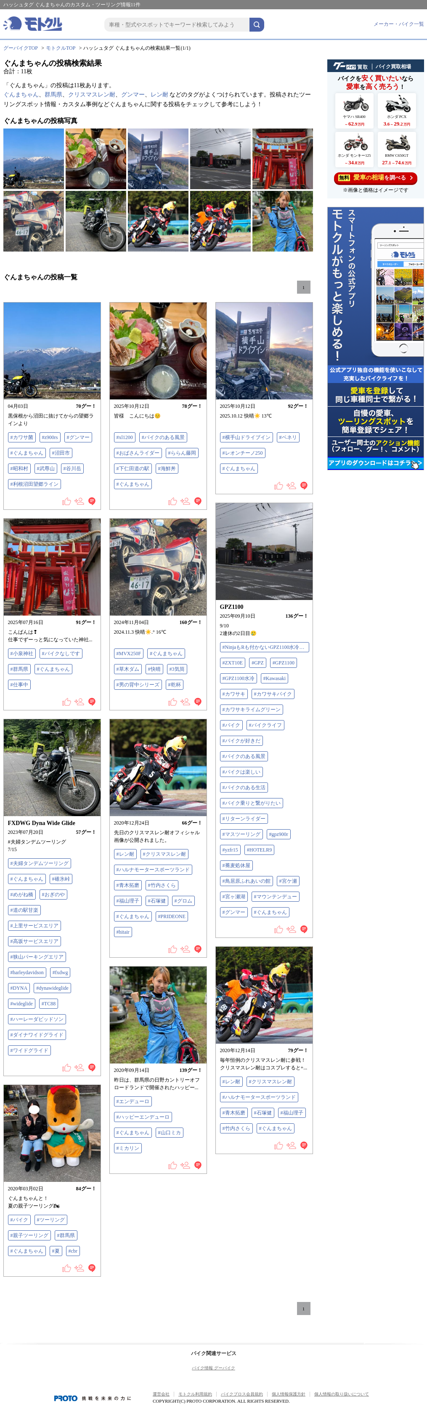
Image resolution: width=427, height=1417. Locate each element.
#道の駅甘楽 (24, 910)
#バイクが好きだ (241, 741)
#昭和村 (19, 468)
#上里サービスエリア (34, 926)
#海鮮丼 (167, 468)
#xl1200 (125, 437)
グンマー (133, 94)
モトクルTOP (60, 48)
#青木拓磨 (128, 885)
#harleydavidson (27, 972)
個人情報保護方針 (288, 1394)
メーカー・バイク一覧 (399, 24)
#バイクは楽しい (241, 772)
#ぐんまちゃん (27, 453)
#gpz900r (278, 834)
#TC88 (49, 1004)
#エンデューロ (133, 1101)
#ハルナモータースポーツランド (153, 870)
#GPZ (258, 663)
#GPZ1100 (283, 663)
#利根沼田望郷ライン (34, 484)
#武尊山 (46, 468)
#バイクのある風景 (163, 437)
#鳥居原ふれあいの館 (247, 881)
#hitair (123, 932)
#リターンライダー (244, 819)
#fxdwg (60, 972)
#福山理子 (128, 901)
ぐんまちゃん (21, 94)
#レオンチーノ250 (243, 453)
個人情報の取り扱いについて (341, 1394)
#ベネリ (288, 437)
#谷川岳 (72, 468)
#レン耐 (125, 854)
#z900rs (50, 437)
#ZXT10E (233, 663)
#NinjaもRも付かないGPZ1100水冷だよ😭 (266, 647)
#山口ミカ (169, 1133)
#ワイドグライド (29, 1050)
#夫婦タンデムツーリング (40, 863)
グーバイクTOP (20, 48)
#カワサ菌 (22, 437)
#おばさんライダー (138, 453)
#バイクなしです (61, 653)
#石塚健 (157, 901)
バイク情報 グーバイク (213, 1368)
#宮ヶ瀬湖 (234, 897)
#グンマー (78, 437)
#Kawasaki (274, 678)
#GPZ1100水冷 (239, 678)
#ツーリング (51, 1220)
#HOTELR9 (259, 850)
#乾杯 (174, 685)
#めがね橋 (22, 894)
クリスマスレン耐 (91, 94)
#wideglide (22, 1004)
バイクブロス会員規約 (242, 1394)
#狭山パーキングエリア (37, 957)
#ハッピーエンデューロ (143, 1117)
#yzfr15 (230, 850)
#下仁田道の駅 (133, 468)
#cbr (73, 1251)
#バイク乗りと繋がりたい (252, 803)
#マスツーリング (241, 834)
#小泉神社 (22, 653)
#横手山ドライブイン (247, 437)
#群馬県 (19, 669)
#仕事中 (19, 685)
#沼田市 (61, 453)
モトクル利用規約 (195, 1394)
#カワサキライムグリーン (252, 710)
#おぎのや (53, 894)
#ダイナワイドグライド (37, 1035)
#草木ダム (128, 669)
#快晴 (154, 669)
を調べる (375, 177)
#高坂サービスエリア (34, 941)
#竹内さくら (162, 885)
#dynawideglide (52, 988)
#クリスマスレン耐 (164, 854)
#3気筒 (177, 669)
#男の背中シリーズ (138, 685)
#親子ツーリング (29, 1235)
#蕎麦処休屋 (236, 865)
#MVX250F (129, 653)
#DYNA (19, 988)
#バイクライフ (265, 725)
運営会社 (161, 1394)
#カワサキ (234, 694)
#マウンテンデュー (275, 897)
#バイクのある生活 (244, 787)
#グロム (183, 901)
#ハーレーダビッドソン (37, 1019)
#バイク (231, 725)
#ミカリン (128, 1148)
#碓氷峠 (61, 879)
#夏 (56, 1251)
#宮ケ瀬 (288, 881)
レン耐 (159, 94)
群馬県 (53, 94)
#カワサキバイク (273, 694)
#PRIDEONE (172, 916)
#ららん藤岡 (182, 453)
